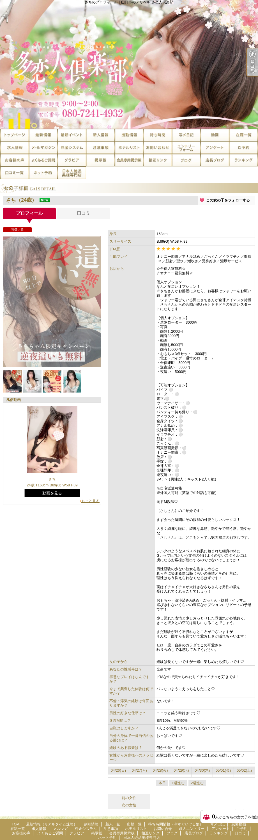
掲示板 (100, 160)
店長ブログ (215, 160)
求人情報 (14, 147)
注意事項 (100, 147)
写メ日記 (186, 135)
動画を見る (52, 493)
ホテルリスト (129, 147)
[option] (52, 301)
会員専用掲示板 (129, 160)
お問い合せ (157, 147)
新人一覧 (100, 135)
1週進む (178, 783)
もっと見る (90, 501)
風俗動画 (215, 135)
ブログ (186, 160)
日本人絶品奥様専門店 (71, 172)
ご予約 (243, 147)
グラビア (71, 160)
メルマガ (43, 147)
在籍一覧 (243, 135)
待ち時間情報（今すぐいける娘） (157, 135)
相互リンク (157, 160)
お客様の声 (14, 160)
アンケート (215, 147)
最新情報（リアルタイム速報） (43, 135)
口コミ (14, 172)
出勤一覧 (129, 135)
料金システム (71, 147)
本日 (162, 783)
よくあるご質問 (43, 160)
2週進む (197, 783)
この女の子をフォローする (228, 200)
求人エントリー (186, 147)
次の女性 (129, 805)
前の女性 (129, 798)
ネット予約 (43, 172)
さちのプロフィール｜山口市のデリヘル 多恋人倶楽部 (129, 64)
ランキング (243, 160)
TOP (14, 135)
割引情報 (71, 135)
